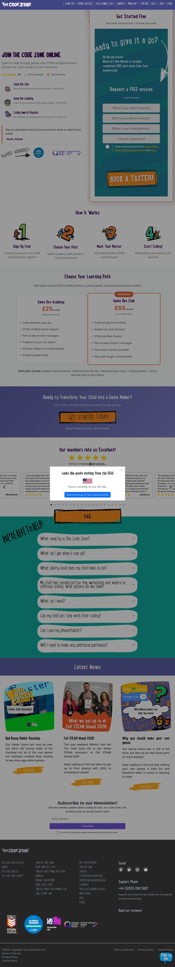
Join (161, 3)
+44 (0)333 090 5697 (133, 888)
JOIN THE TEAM (85, 867)
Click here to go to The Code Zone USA (87, 494)
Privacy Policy (145, 949)
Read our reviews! (130, 910)
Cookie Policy (165, 949)
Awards (121, 3)
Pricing (144, 3)
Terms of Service (123, 949)
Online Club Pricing (45, 880)
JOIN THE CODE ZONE (45, 862)
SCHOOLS (83, 871)
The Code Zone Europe (12, 875)
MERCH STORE (85, 893)
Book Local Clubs (44, 884)
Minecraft (133, 3)
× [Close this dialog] (121, 470)
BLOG (81, 897)
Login (169, 3)
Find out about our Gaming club (51, 889)
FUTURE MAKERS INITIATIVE (91, 875)
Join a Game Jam (44, 893)
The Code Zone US (10, 871)
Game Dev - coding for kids (78, 3)
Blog (154, 3)
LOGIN (81, 902)
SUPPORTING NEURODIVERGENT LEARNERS (92, 882)
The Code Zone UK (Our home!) (13, 865)
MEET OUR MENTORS (87, 862)
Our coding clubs (105, 3)
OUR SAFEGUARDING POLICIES (92, 889)
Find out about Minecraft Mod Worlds (50, 873)
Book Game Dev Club (45, 867)
